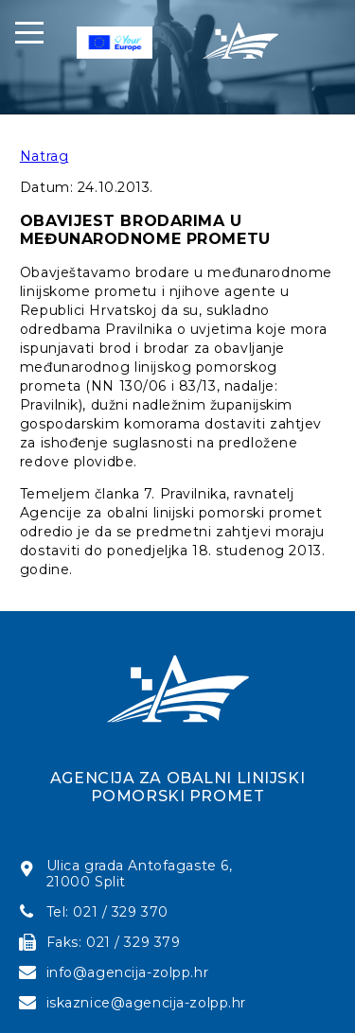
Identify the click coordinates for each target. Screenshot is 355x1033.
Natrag (44, 156)
